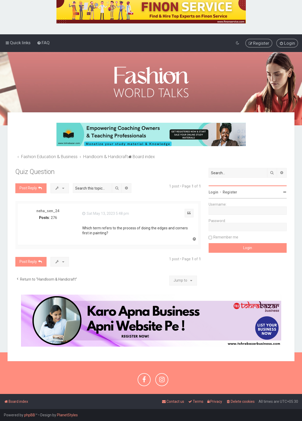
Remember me (225, 237)
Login (213, 192)
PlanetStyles (67, 415)
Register (230, 192)
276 (54, 218)
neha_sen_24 (47, 211)
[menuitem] (43, 43)
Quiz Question (35, 171)
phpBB (29, 415)
